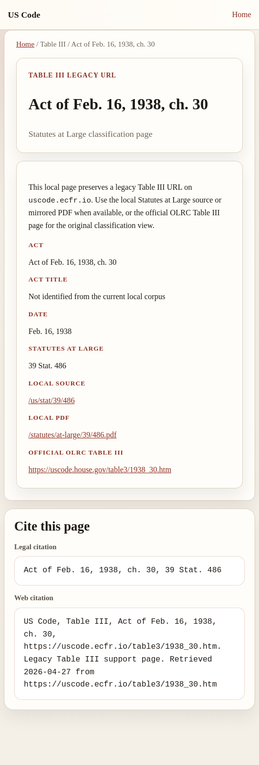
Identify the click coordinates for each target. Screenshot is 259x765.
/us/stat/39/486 (51, 400)
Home (241, 14)
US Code (24, 15)
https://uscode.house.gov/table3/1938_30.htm (99, 469)
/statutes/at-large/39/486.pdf (72, 435)
